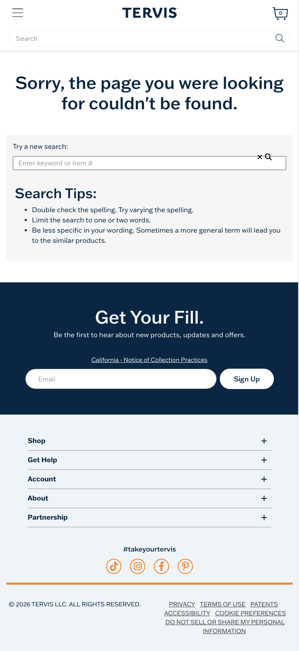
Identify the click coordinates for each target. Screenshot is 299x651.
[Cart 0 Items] (280, 13)
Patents (264, 604)
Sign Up (247, 379)
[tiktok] (114, 566)
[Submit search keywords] (280, 38)
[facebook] (161, 566)
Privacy (182, 604)
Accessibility (187, 613)
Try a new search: (40, 146)
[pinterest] (185, 566)
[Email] (121, 379)
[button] (19, 12)
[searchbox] (149, 38)
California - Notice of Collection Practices (150, 360)
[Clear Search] (260, 157)
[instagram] (138, 566)
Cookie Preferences (250, 613)
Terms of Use (222, 604)
